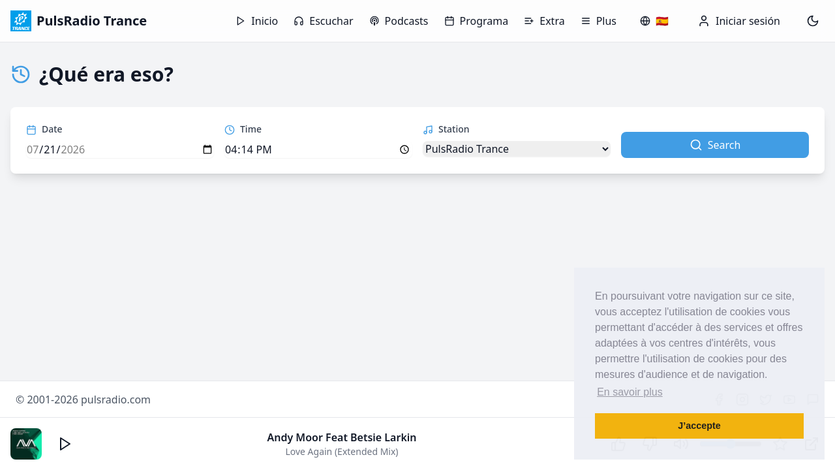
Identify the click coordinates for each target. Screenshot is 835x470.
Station (446, 129)
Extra (544, 21)
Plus (598, 21)
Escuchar (323, 21)
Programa (476, 21)
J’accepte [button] (699, 425)
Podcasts (399, 21)
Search (715, 145)
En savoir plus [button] (630, 392)
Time (243, 129)
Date (44, 129)
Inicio (256, 21)
